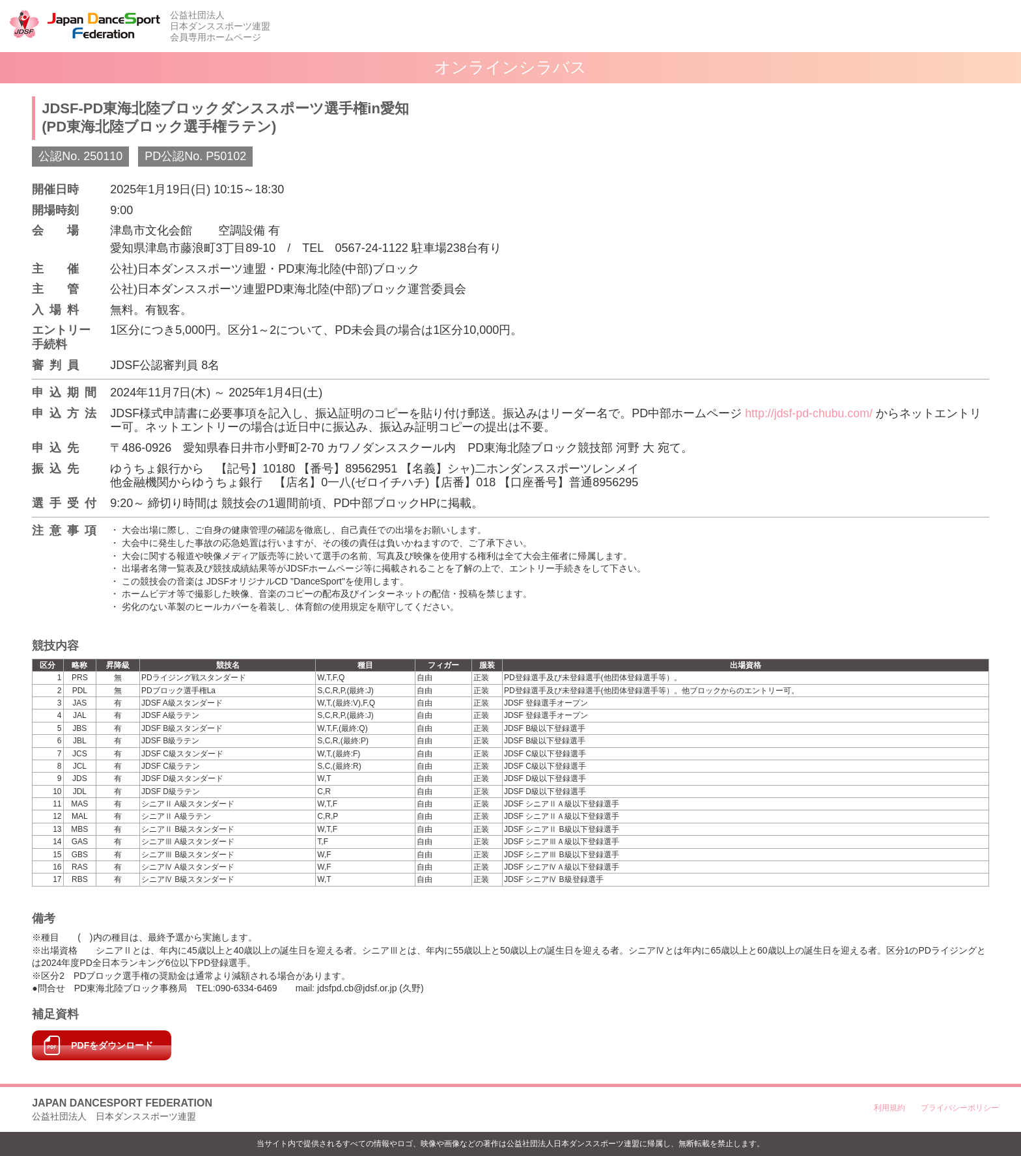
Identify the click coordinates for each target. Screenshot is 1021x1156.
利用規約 (889, 1107)
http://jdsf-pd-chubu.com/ (809, 413)
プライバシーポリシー (960, 1107)
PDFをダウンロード (112, 1045)
